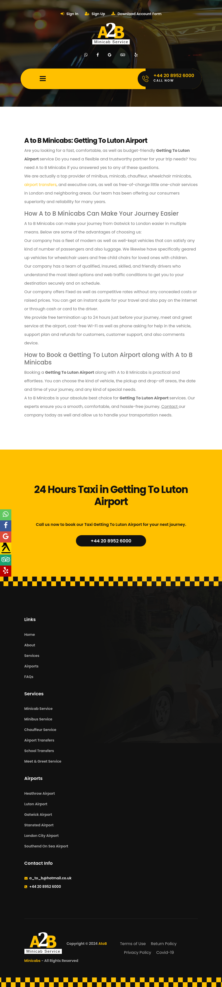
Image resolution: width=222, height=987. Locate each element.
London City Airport (41, 835)
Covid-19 (165, 952)
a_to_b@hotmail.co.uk (50, 878)
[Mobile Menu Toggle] (42, 78)
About (29, 645)
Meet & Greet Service (42, 761)
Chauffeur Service (40, 729)
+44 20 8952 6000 (111, 541)
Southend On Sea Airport (46, 846)
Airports (31, 666)
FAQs (28, 676)
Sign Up (95, 13)
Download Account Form (136, 13)
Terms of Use (133, 944)
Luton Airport (36, 804)
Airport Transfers (39, 740)
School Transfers (39, 750)
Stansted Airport (39, 825)
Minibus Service (38, 719)
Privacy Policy (137, 952)
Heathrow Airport (39, 793)
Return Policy (163, 944)
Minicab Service (38, 708)
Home (29, 634)
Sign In (69, 13)
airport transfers (40, 185)
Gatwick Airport (38, 814)
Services (31, 655)
